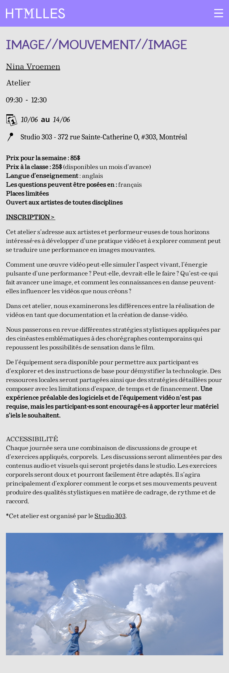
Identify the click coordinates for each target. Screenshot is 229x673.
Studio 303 (110, 516)
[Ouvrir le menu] (218, 13)
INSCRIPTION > (30, 217)
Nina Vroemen (33, 67)
